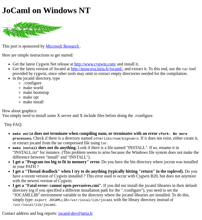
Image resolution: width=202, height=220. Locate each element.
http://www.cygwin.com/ (95, 64)
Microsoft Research (63, 46)
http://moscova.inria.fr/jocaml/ (97, 68)
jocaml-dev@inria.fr (75, 213)
